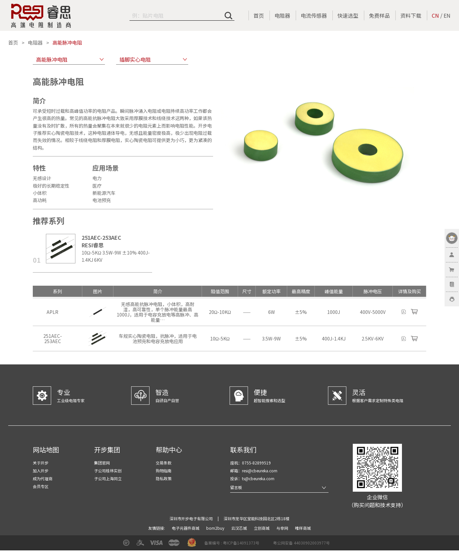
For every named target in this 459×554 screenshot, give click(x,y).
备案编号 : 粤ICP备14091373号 (231, 542)
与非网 (282, 528)
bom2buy (215, 528)
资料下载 (410, 15)
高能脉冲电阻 (67, 43)
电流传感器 (314, 15)
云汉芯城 (239, 528)
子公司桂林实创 (108, 470)
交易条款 (163, 462)
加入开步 (41, 470)
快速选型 (347, 15)
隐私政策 (163, 478)
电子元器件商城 (186, 528)
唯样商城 (303, 528)
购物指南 (163, 470)
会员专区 (41, 486)
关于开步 (41, 462)
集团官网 (102, 462)
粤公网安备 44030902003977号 (301, 542)
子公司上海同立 (108, 478)
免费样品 (379, 15)
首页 (258, 15)
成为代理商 (42, 478)
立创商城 (262, 528)
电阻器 (282, 15)
